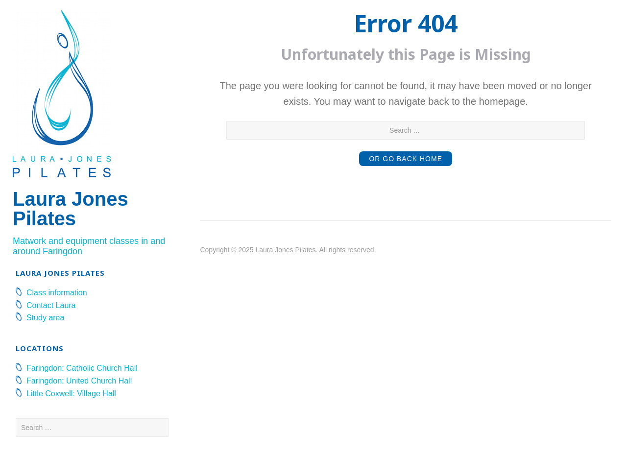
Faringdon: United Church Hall (79, 381)
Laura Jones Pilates (70, 208)
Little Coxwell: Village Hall (71, 393)
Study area (45, 317)
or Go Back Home (405, 159)
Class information (56, 292)
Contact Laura (51, 305)
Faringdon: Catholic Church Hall (82, 368)
